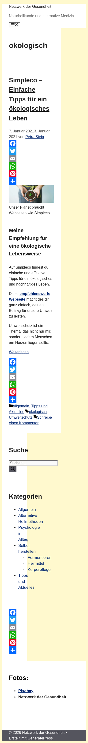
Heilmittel (36, 563)
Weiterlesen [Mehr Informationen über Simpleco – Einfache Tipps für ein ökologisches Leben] (19, 352)
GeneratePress (40, 738)
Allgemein (21, 406)
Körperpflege (39, 569)
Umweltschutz (20, 417)
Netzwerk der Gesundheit (30, 6)
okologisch (38, 412)
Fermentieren (39, 557)
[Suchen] (12, 469)
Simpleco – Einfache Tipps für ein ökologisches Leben (29, 99)
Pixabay (25, 691)
